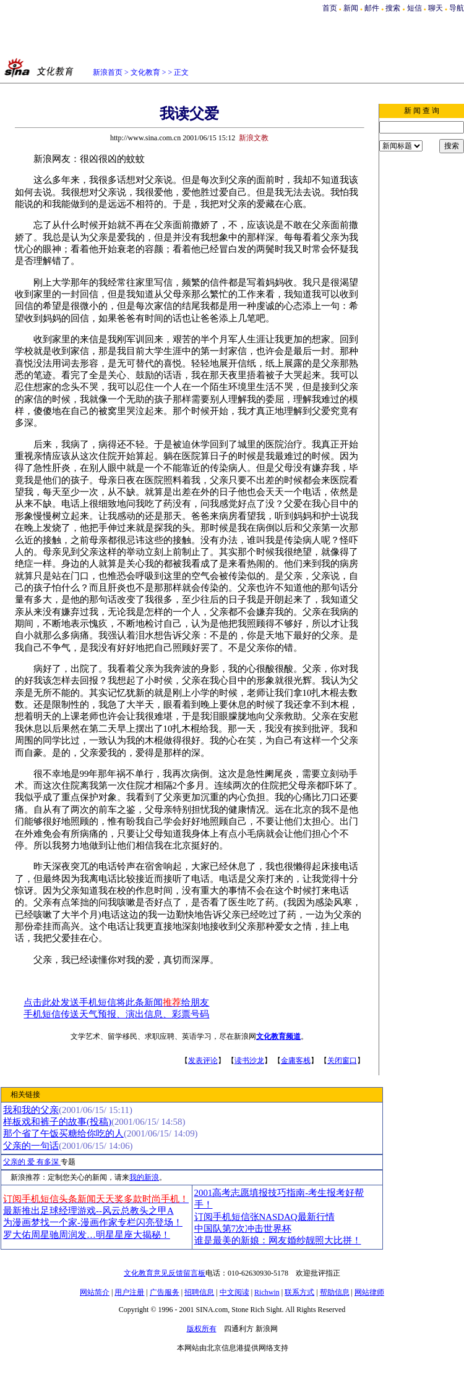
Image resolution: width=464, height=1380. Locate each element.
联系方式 (299, 1292)
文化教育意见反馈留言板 (164, 1273)
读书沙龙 (249, 1060)
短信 (414, 8)
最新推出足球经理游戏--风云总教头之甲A (88, 1211)
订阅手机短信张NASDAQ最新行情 (264, 1217)
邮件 (371, 8)
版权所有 (202, 1328)
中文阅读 (234, 1292)
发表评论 (203, 1060)
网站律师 (369, 1292)
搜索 (393, 8)
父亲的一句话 (31, 1146)
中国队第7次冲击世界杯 (242, 1229)
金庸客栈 (296, 1060)
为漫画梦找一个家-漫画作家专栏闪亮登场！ (93, 1222)
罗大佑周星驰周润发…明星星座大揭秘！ (86, 1235)
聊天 (435, 8)
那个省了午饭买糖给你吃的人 (63, 1133)
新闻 (350, 8)
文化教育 (145, 72)
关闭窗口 (342, 1060)
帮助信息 (335, 1292)
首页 (329, 8)
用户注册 (129, 1292)
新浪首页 (107, 72)
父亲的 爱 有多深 (32, 1162)
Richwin (267, 1292)
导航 (456, 8)
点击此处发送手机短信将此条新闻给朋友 (116, 1002)
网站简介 (95, 1292)
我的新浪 (144, 1177)
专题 (68, 1162)
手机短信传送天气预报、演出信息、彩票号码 (116, 1014)
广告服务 (164, 1292)
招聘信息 (199, 1292)
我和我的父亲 (31, 1110)
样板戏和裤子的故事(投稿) (57, 1122)
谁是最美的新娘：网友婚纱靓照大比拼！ (277, 1240)
